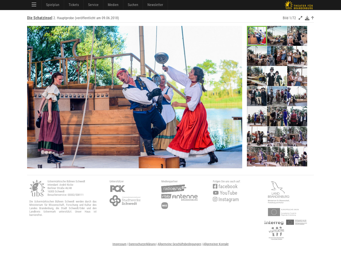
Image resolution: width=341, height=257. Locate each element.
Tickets (74, 5)
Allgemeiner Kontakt (216, 244)
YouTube (225, 193)
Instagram (226, 199)
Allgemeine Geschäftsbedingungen (179, 244)
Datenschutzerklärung (142, 244)
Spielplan (52, 5)
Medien (113, 5)
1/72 (292, 18)
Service (93, 5)
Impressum (119, 244)
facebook (225, 186)
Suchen (133, 5)
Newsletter (155, 5)
